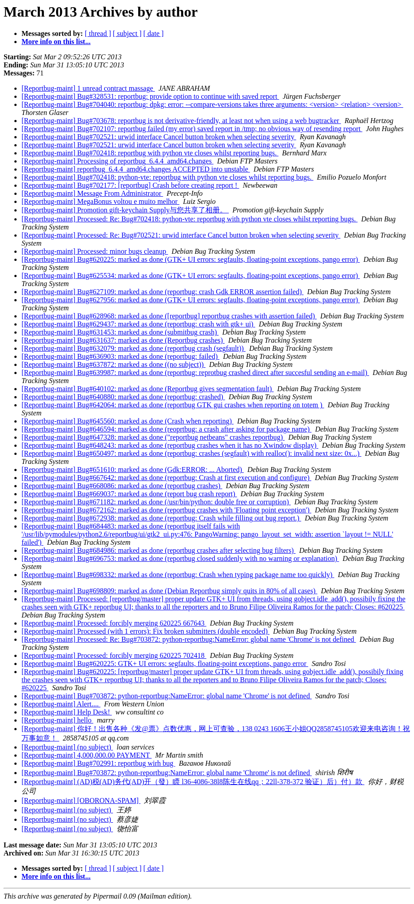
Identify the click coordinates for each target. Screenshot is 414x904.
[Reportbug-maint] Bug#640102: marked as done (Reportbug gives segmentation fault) (148, 388)
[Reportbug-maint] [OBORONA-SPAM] (81, 800)
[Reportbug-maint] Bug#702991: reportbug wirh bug (98, 763)
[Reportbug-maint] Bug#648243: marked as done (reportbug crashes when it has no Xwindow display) (170, 445)
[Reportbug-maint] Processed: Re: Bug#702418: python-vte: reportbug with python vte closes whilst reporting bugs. (189, 219)
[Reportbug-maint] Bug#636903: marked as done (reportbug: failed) (120, 356)
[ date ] (154, 33)
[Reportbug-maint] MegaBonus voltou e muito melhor (100, 201)
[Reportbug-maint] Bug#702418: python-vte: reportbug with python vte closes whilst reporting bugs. (168, 177)
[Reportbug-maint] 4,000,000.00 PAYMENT (87, 755)
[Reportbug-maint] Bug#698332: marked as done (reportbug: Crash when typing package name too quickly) (178, 574)
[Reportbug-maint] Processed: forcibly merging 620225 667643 (114, 623)
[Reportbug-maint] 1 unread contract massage (88, 88)
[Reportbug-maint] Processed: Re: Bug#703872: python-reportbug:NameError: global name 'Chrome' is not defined (189, 639)
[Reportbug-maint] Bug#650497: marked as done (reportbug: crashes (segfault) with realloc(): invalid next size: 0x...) (192, 453)
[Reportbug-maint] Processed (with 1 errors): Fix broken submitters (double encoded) (146, 631)
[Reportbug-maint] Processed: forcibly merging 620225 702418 (114, 655)
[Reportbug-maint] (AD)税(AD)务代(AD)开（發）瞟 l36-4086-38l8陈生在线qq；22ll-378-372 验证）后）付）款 (193, 781)
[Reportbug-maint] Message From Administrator (92, 193)
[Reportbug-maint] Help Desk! (67, 712)
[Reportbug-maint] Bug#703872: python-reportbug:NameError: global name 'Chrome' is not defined (167, 696)
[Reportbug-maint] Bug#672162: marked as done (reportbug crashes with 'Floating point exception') (166, 510)
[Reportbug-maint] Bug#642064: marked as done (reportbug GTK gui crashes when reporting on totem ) (173, 405)
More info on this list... (56, 41)
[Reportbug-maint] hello (57, 720)
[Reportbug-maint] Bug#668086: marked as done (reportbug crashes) (122, 485)
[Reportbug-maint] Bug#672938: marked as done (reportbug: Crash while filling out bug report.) (161, 518)
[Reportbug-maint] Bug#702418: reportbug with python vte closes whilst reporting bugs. (150, 153)
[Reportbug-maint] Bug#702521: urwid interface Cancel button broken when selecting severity (159, 137)
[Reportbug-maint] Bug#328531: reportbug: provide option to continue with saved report (150, 96)
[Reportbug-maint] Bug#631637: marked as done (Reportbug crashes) (123, 340)
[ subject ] (127, 33)
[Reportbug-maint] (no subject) (67, 747)
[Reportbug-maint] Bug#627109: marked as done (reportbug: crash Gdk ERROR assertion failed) (163, 291)
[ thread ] (98, 33)
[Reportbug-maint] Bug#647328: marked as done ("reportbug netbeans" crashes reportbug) (153, 437)
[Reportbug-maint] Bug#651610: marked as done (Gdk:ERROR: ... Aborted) (133, 469)
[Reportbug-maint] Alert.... (61, 704)
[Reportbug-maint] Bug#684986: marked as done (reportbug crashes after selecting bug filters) (159, 550)
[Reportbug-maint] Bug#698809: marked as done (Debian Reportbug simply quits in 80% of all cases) (169, 591)
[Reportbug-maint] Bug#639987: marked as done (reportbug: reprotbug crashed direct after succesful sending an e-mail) (195, 372)
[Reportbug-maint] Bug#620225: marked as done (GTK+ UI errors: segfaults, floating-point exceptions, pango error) (191, 259)
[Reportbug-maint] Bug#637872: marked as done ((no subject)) (113, 364)
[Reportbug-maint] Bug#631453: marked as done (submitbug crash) (120, 332)
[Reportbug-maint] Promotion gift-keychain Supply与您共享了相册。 (125, 210)
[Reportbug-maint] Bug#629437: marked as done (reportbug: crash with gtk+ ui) (138, 324)
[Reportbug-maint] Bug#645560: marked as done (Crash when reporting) (128, 421)
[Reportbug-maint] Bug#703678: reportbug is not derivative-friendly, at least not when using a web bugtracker (181, 120)
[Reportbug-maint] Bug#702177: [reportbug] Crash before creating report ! (130, 185)
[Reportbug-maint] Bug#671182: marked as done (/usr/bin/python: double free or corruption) (156, 502)
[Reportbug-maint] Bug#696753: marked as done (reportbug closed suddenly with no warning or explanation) (180, 558)
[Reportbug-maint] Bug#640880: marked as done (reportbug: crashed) (123, 397)
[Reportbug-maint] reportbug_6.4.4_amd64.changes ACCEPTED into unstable (136, 169)
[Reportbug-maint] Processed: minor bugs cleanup (95, 251)
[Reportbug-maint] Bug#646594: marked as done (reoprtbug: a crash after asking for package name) (166, 429)
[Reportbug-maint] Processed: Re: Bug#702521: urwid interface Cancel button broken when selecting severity (181, 235)
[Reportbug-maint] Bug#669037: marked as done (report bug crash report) (129, 494)
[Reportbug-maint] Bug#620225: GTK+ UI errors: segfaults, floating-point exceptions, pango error (165, 663)
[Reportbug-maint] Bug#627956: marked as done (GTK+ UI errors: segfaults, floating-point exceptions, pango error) (191, 300)
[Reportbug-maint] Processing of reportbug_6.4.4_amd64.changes (118, 161)
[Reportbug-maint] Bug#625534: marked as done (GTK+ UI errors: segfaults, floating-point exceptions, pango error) (191, 275)
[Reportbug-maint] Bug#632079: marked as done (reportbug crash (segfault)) (133, 348)
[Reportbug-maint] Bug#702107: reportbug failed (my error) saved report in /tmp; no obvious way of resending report (192, 128)
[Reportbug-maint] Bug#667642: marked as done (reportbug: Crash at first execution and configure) (166, 477)
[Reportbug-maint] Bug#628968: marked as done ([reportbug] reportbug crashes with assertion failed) (169, 316)
